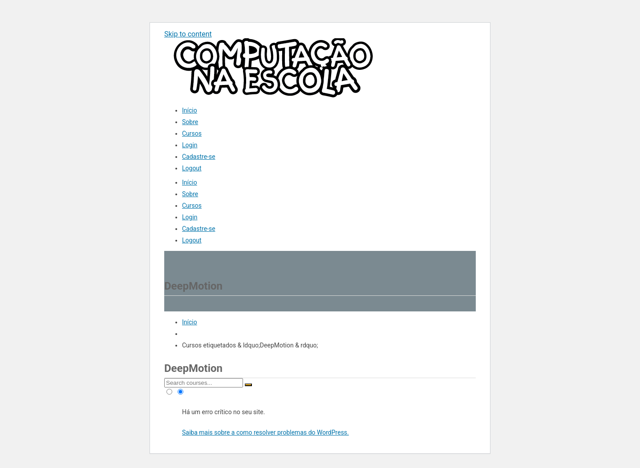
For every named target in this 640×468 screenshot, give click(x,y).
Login (190, 145)
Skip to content (188, 34)
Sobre (190, 121)
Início (189, 110)
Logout (192, 168)
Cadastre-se (198, 156)
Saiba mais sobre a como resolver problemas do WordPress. (265, 432)
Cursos (192, 133)
